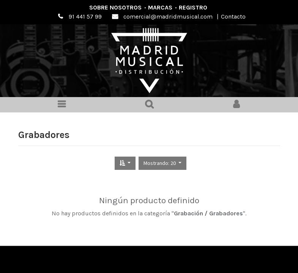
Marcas (160, 7)
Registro (193, 7)
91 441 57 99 (85, 16)
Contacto (233, 16)
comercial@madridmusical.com (168, 16)
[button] (125, 163)
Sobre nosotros (115, 7)
